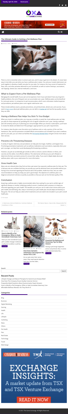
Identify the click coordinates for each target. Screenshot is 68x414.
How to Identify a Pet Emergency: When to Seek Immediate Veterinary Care (24, 285)
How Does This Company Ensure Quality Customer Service (19, 281)
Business (4, 301)
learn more (9, 109)
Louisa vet (43, 109)
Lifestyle (3, 317)
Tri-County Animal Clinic (40, 133)
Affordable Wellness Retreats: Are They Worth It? (16, 287)
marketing (4, 320)
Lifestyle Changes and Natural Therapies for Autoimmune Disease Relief (23, 279)
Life (2, 313)
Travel (3, 342)
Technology (4, 338)
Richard (14, 43)
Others (3, 326)
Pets (2, 332)
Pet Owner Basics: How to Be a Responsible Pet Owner (52, 204)
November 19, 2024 (7, 231)
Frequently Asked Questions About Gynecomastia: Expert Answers (21, 283)
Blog (2, 298)
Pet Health (5, 197)
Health (3, 310)
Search (3, 268)
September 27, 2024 (51, 238)
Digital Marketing (6, 304)
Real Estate (4, 335)
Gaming (3, 307)
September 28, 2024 (29, 248)
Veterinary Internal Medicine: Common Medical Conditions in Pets (17, 204)
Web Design (5, 345)
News (3, 323)
